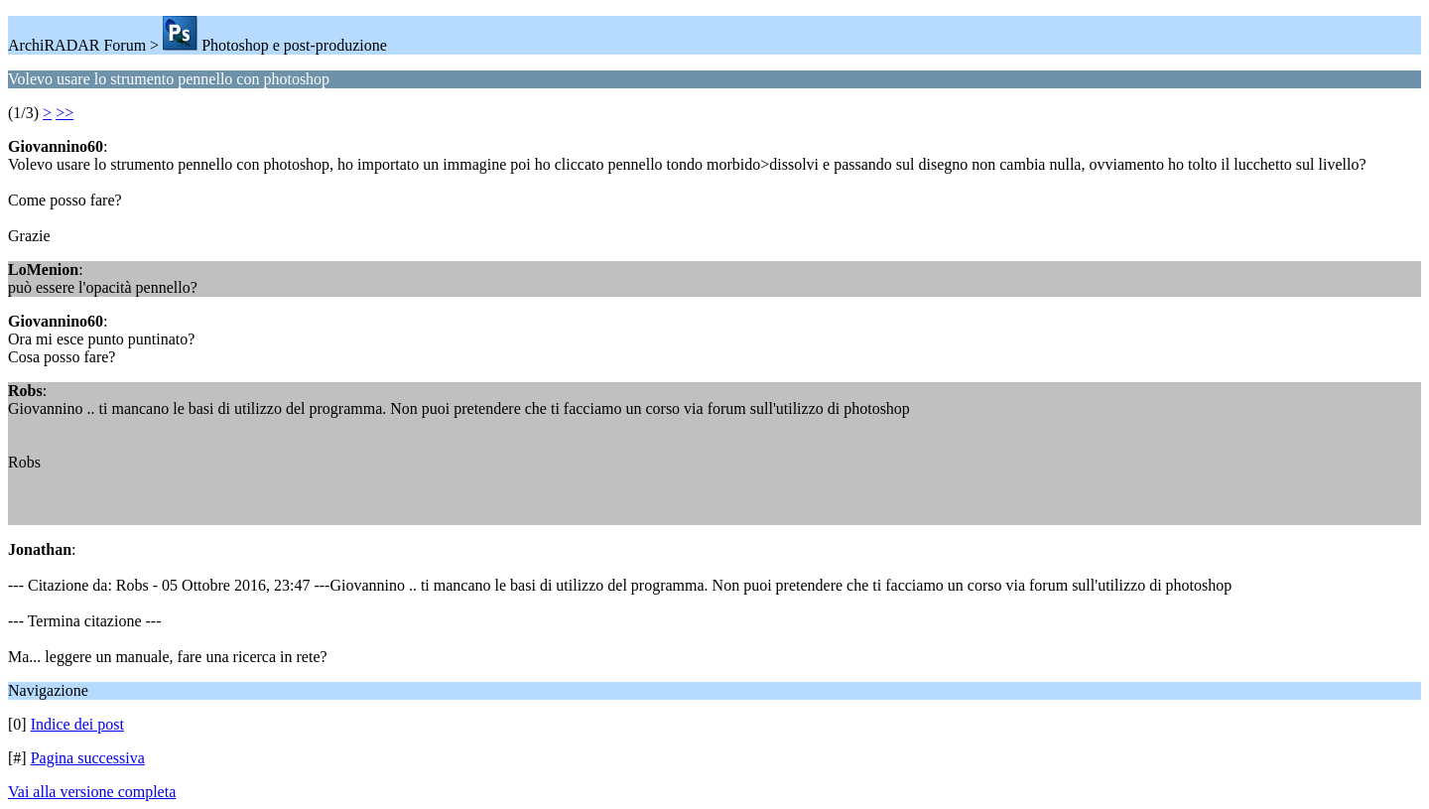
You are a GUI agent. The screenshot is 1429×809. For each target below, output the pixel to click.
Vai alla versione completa (92, 791)
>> (64, 112)
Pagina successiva (88, 757)
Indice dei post (77, 724)
